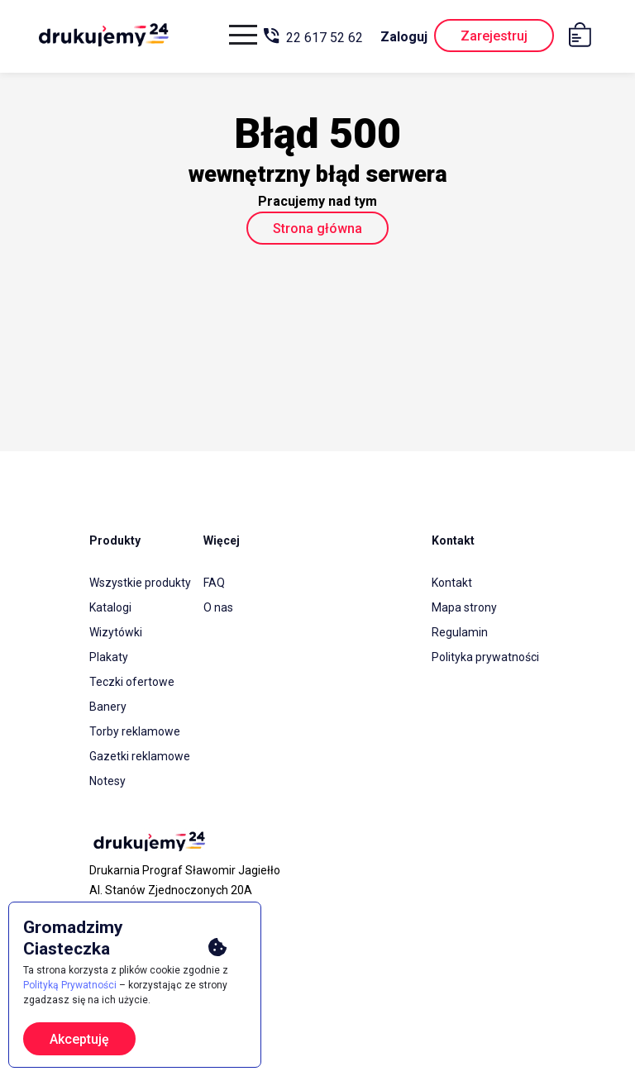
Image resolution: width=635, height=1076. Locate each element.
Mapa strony (464, 607)
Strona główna (317, 228)
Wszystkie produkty (140, 582)
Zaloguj (403, 37)
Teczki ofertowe (131, 681)
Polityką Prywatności (70, 985)
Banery (108, 706)
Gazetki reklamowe (139, 756)
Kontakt (452, 582)
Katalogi (110, 607)
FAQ (214, 582)
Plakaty (108, 657)
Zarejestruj (494, 36)
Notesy (107, 781)
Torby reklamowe (134, 731)
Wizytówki (115, 632)
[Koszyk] (584, 37)
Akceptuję (79, 1039)
